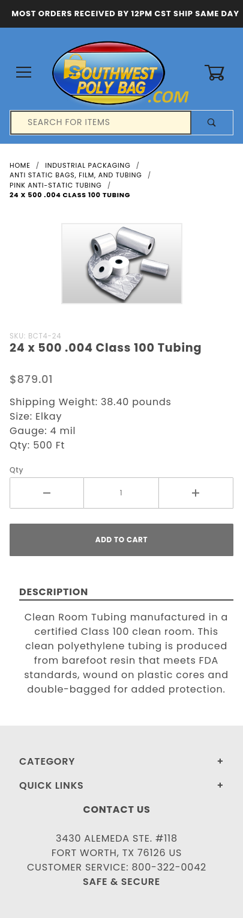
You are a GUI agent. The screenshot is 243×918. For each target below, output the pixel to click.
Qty (16, 470)
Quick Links (51, 785)
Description (53, 592)
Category (47, 761)
